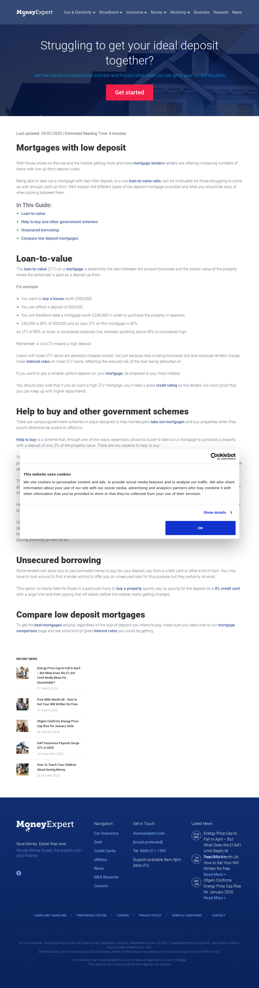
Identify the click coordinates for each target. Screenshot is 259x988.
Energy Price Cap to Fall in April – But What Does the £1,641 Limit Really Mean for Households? (58, 675)
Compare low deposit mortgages (49, 238)
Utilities (100, 859)
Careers (101, 886)
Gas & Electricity (80, 12)
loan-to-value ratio (145, 181)
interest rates (38, 361)
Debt (98, 842)
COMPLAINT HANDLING (50, 915)
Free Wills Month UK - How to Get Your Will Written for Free (57, 702)
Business (202, 12)
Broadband (110, 12)
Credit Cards (105, 851)
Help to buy (26, 439)
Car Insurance (106, 833)
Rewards (220, 12)
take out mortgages (168, 422)
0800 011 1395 (153, 851)
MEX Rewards (106, 877)
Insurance (136, 12)
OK (200, 528)
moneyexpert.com (149, 833)
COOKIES (123, 915)
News (237, 12)
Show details (214, 512)
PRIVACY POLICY (150, 915)
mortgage (74, 269)
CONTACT (218, 915)
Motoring (180, 12)
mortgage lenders (148, 163)
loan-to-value (35, 269)
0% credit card (227, 588)
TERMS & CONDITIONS (187, 915)
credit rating (166, 385)
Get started (129, 92)
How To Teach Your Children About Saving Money (56, 767)
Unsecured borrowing (40, 230)
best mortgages (48, 625)
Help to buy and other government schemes (59, 222)
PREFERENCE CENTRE (91, 915)
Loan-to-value (33, 213)
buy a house (53, 298)
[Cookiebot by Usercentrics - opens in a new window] (214, 456)
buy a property (129, 588)
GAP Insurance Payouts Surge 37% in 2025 (58, 745)
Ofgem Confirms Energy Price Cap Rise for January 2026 (57, 723)
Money (158, 12)
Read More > (215, 874)
